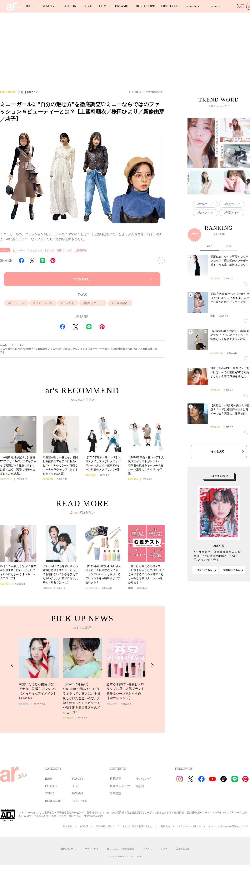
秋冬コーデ (206, 227)
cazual (164, 848)
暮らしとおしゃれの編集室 (120, 848)
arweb (3, 345)
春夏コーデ (232, 227)
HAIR (30, 6)
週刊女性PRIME (69, 848)
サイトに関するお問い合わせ (137, 826)
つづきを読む (81, 279)
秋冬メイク (206, 235)
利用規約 (165, 826)
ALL (209, 291)
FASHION (69, 6)
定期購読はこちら (231, 592)
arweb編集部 (154, 92)
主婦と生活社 (182, 848)
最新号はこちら (204, 592)
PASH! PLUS (92, 848)
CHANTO (147, 848)
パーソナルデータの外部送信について (228, 826)
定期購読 (115, 793)
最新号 (140, 786)
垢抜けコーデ (63, 250)
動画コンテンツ (120, 786)
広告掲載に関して (105, 826)
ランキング (143, 778)
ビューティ (19, 250)
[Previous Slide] (12, 690)
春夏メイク (232, 235)
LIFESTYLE (169, 6)
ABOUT (84, 826)
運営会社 (67, 826)
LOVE (87, 6)
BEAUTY (48, 6)
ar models (192, 6)
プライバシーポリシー (189, 826)
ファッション (34, 250)
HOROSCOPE (145, 6)
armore (215, 6)
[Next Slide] (152, 690)
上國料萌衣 (81, 250)
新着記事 (115, 778)
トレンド (49, 250)
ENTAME (121, 6)
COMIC (104, 6)
